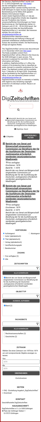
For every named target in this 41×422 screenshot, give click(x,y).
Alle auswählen (21, 273)
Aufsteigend (9, 234)
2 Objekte (8, 136)
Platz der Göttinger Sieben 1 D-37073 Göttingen (14, 412)
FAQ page (27, 51)
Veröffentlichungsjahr (12, 245)
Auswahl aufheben (21, 301)
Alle (5, 259)
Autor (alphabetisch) (12, 236)
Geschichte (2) (10, 337)
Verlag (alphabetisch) (12, 242)
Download (8, 393)
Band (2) (8, 306)
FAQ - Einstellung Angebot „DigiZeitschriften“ (21, 390)
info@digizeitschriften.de (11, 34)
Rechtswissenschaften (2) (15, 333)
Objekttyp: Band (21, 129)
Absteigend (34, 234)
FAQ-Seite (27, 4)
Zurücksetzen (21, 378)
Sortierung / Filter (30, 137)
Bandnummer (9, 248)
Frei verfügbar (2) (11, 256)
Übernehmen (21, 373)
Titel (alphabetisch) (11, 239)
